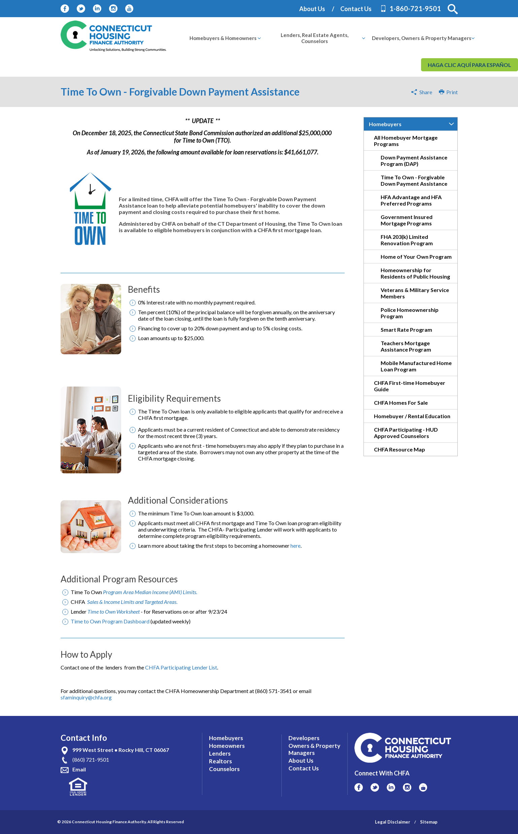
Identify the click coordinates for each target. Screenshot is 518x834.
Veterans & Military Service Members (415, 293)
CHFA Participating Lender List (181, 667)
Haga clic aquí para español (469, 65)
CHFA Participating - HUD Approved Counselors (406, 432)
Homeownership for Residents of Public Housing (415, 273)
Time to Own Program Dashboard (110, 621)
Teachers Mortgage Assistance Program (406, 346)
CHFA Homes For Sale (401, 402)
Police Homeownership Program (410, 312)
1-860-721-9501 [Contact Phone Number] (415, 8)
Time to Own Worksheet (114, 611)
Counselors (224, 768)
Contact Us (356, 8)
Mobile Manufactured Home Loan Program (416, 366)
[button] (453, 9)
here (295, 545)
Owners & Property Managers (314, 749)
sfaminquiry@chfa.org (86, 697)
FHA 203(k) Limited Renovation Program (407, 239)
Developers (303, 737)
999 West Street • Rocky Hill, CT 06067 (120, 750)
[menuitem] (223, 38)
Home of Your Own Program (416, 256)
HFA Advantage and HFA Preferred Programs (411, 200)
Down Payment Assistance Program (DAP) (414, 160)
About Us (312, 8)
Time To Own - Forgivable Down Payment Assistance (414, 180)
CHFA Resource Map (399, 449)
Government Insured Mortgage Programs (407, 220)
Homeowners (227, 745)
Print (448, 92)
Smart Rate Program (406, 329)
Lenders (220, 753)
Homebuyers (385, 124)
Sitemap (429, 822)
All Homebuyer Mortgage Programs (406, 140)
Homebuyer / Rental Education (412, 416)
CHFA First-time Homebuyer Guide (409, 385)
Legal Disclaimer (392, 822)
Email (79, 769)
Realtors (220, 761)
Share (425, 92)
